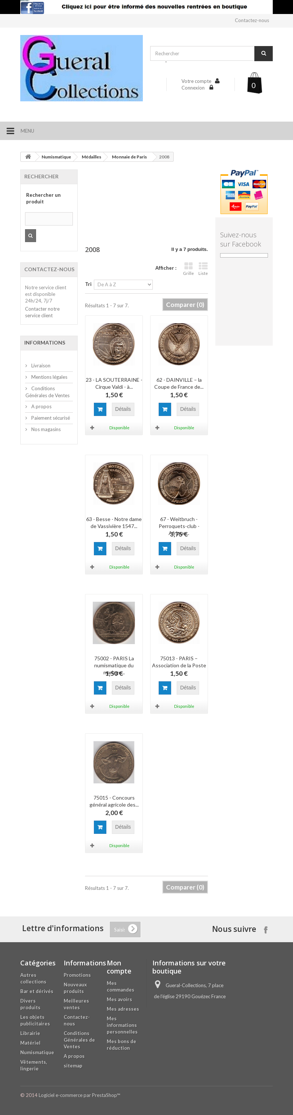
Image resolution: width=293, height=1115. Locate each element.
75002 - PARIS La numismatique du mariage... (114, 665)
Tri (88, 284)
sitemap (73, 1066)
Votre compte (196, 81)
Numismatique (56, 157)
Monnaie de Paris (129, 157)
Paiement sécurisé (50, 418)
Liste (203, 269)
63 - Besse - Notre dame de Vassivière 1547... (114, 522)
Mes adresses (123, 1009)
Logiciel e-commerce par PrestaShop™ (79, 1095)
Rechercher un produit (43, 198)
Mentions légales (48, 377)
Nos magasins (45, 429)
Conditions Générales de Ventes (79, 1039)
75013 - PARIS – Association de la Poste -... (179, 665)
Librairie (30, 1033)
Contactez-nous (252, 20)
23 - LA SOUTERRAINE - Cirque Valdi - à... (114, 383)
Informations (44, 342)
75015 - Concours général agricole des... (114, 801)
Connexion (193, 88)
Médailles (91, 157)
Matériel (30, 1043)
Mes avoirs (119, 999)
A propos (41, 406)
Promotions (77, 975)
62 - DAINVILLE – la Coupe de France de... (179, 383)
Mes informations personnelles (122, 1025)
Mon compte (119, 966)
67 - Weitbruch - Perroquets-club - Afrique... (179, 526)
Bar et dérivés (36, 991)
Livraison (40, 365)
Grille (188, 269)
